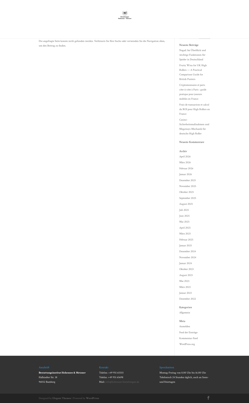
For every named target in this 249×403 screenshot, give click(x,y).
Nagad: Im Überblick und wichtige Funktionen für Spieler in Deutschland (192, 55)
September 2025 (187, 198)
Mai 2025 (184, 221)
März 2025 (185, 233)
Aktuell (145, 32)
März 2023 (185, 287)
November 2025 (187, 186)
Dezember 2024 (187, 251)
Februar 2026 (186, 168)
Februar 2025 (186, 239)
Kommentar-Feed (188, 338)
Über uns (74, 32)
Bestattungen (115, 32)
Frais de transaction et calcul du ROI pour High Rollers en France (194, 109)
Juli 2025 (184, 210)
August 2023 (186, 275)
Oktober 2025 (186, 192)
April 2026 (185, 156)
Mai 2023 (184, 281)
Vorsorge (132, 32)
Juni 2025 (184, 216)
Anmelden (184, 326)
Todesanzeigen (161, 32)
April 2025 (185, 227)
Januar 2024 (185, 263)
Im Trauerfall (93, 32)
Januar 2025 (185, 245)
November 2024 (187, 257)
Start (62, 32)
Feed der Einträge (188, 332)
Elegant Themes (61, 398)
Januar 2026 (185, 174)
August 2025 (186, 204)
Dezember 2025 (187, 180)
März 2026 (185, 162)
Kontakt (178, 32)
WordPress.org (187, 344)
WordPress (92, 398)
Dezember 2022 (187, 299)
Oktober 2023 (186, 269)
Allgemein (184, 312)
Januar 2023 (185, 293)
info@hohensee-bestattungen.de (122, 382)
